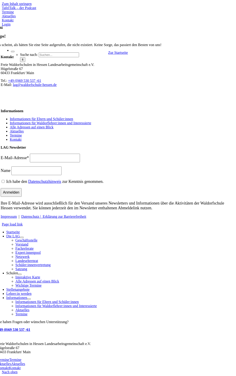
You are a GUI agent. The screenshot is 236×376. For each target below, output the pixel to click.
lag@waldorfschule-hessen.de (35, 85)
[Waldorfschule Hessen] (41, 42)
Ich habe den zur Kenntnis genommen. (54, 181)
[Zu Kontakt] (8, 20)
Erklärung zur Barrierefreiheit (64, 216)
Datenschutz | (32, 216)
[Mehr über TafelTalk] (19, 8)
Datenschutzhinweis (44, 181)
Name (5, 170)
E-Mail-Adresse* (15, 158)
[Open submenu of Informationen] (29, 299)
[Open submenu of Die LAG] (22, 237)
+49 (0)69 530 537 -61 (24, 81)
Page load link (12, 224)
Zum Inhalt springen (17, 4)
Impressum (9, 216)
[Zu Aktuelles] (9, 16)
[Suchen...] (59, 54)
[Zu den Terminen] (8, 12)
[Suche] (22, 59)
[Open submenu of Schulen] (20, 274)
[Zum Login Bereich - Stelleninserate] (6, 24)
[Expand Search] (13, 51)
